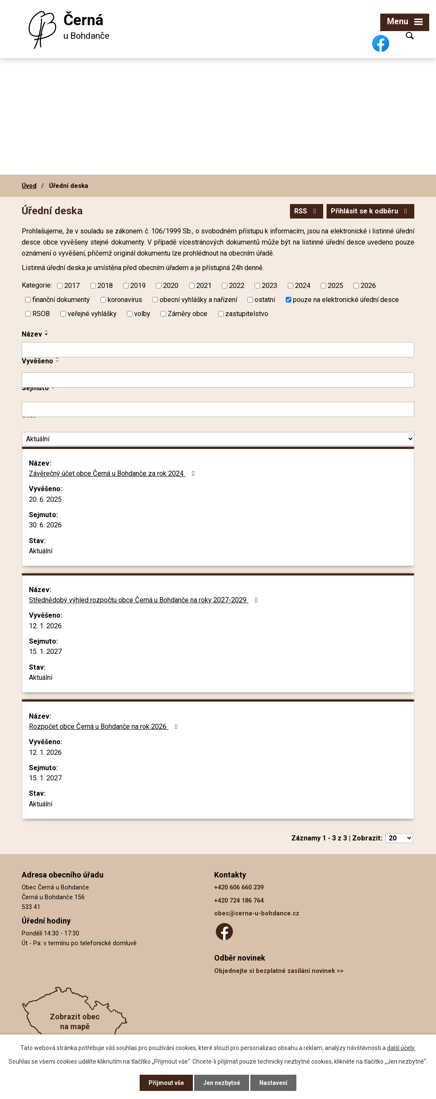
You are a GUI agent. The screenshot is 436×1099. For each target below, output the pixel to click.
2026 (368, 285)
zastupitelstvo (246, 313)
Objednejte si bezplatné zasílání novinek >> (279, 971)
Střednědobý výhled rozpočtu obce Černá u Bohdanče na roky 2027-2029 (144, 600)
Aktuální (40, 551)
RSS (306, 211)
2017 (72, 285)
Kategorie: (37, 285)
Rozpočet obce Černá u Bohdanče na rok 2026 (104, 726)
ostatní (265, 299)
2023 (269, 285)
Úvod (29, 186)
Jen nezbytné (221, 1082)
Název (32, 334)
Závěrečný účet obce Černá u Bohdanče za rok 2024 (113, 473)
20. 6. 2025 (45, 499)
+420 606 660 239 (239, 887)
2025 (335, 285)
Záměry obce (187, 313)
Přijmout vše (166, 1082)
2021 (204, 285)
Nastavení (273, 1082)
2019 (138, 285)
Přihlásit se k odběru (370, 211)
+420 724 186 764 (239, 900)
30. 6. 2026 (45, 525)
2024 (302, 285)
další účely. (401, 1047)
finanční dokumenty (61, 299)
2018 (105, 285)
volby (142, 313)
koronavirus (125, 299)
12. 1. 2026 (45, 626)
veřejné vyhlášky (92, 313)
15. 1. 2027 (45, 651)
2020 (170, 285)
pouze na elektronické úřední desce (346, 299)
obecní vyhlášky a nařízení (198, 299)
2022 (236, 285)
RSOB (41, 313)
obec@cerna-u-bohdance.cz (256, 913)
